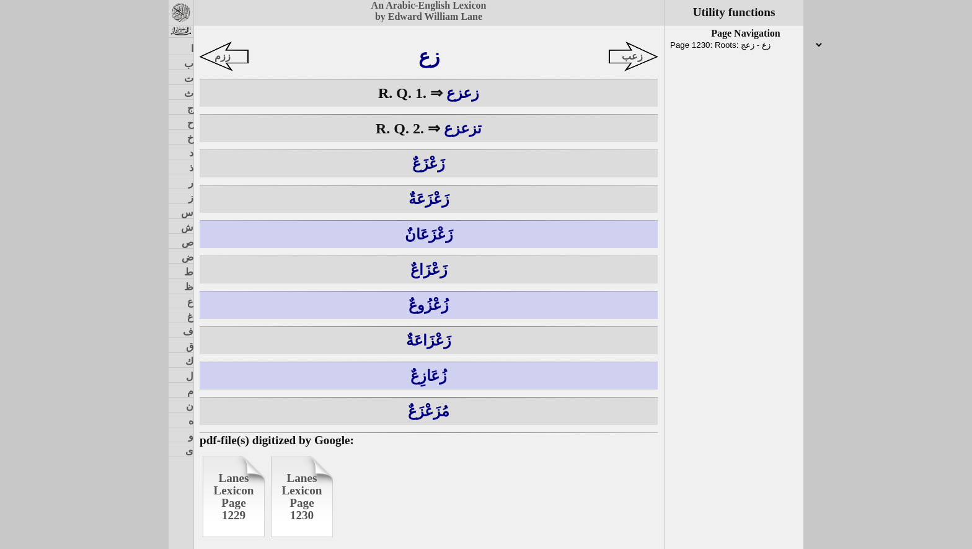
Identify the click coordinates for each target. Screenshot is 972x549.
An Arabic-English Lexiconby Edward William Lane (429, 11)
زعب (632, 56)
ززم (222, 56)
